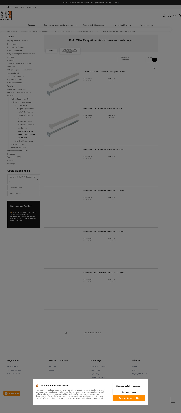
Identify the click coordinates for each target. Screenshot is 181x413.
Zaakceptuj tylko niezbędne (129, 386)
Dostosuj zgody (129, 392)
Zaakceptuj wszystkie (129, 398)
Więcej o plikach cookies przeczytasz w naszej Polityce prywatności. (73, 398)
